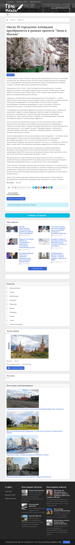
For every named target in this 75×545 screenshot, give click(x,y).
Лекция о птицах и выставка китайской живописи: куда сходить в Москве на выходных (59, 242)
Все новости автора (15, 368)
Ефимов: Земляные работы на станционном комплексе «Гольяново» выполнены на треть (27, 243)
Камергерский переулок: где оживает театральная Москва (29, 477)
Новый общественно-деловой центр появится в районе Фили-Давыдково (26, 230)
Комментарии (13, 193)
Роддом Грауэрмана (36, 490)
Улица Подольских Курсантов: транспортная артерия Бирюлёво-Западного (35, 409)
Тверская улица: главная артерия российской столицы (28, 455)
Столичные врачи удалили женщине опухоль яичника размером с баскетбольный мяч (58, 230)
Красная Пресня (35, 516)
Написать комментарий (16, 199)
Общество (10, 75)
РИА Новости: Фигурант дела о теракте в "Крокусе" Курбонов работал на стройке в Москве (58, 494)
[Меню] (7, 14)
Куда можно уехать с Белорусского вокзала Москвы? (62, 522)
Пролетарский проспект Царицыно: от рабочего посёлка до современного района (35, 432)
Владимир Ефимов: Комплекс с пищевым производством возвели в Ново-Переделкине (26, 257)
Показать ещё (37, 268)
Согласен (66, 542)
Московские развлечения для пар (62, 510)
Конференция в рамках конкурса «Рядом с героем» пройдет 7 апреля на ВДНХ (58, 256)
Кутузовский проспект (34, 505)
